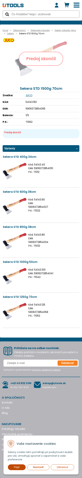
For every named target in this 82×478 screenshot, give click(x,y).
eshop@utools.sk (54, 383)
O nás (6, 408)
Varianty (9, 148)
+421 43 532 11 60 (20, 383)
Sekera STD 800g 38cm (19, 227)
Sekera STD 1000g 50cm (20, 262)
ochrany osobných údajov (46, 369)
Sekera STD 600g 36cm (19, 192)
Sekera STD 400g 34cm (19, 157)
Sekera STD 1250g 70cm (20, 297)
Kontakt (7, 403)
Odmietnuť (62, 467)
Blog (5, 413)
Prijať (17, 467)
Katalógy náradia (13, 429)
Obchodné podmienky (17, 434)
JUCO (29, 95)
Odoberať (67, 363)
